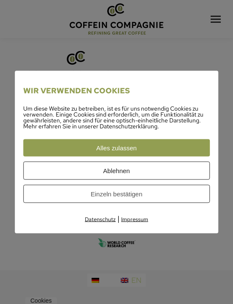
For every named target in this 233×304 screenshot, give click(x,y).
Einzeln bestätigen (117, 194)
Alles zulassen (116, 148)
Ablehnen (116, 170)
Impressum (134, 219)
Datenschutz (100, 219)
